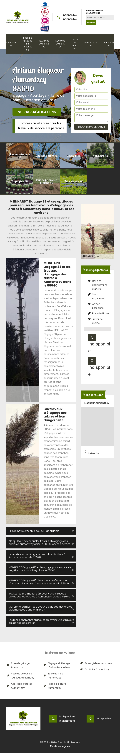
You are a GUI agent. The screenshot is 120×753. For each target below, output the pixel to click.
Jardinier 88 (108, 44)
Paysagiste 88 (91, 44)
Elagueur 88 (11, 44)
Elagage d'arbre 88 (60, 44)
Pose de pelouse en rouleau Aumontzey (20, 675)
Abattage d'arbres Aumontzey (19, 685)
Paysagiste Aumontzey (96, 663)
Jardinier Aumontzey (95, 669)
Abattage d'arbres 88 (44, 44)
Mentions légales (60, 746)
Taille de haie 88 (74, 44)
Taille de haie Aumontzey (53, 675)
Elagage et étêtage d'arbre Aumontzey (57, 665)
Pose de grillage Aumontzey (18, 665)
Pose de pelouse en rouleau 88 (27, 44)
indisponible (70, 15)
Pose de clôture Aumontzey (55, 685)
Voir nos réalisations (37, 112)
